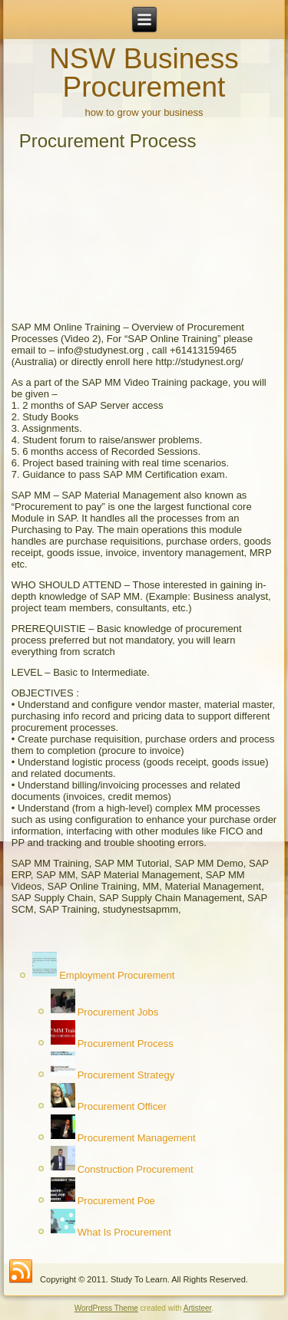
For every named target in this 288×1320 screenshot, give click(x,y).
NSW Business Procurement (144, 73)
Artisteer (198, 1308)
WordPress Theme (106, 1308)
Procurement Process (126, 1043)
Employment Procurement (116, 976)
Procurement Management (137, 1138)
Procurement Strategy (126, 1075)
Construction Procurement (136, 1169)
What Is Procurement (124, 1232)
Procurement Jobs (118, 1012)
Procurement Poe (116, 1200)
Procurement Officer (122, 1106)
